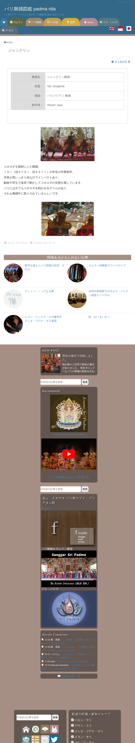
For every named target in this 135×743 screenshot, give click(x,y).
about (88, 22)
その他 (52, 22)
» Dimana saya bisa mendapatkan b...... (74, 661)
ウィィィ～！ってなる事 (39, 291)
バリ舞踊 (34, 22)
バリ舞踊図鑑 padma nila (30, 8)
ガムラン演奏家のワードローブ (107, 265)
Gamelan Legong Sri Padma (69, 434)
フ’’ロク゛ (9, 30)
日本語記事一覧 (70, 676)
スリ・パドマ (109, 22)
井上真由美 (121, 61)
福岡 (71, 22)
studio (46, 508)
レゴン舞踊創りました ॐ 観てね (68, 477)
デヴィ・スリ (83, 725)
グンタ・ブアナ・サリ (88, 731)
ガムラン (16, 22)
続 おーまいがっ (99, 317)
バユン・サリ (83, 720)
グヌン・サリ (83, 736)
